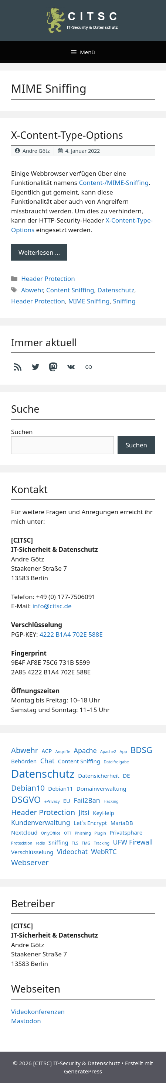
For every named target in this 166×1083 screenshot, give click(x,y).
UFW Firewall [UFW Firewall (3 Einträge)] (132, 842)
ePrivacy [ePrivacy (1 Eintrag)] (52, 801)
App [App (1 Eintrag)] (123, 751)
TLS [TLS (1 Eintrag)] (75, 843)
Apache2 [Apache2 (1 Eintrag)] (108, 751)
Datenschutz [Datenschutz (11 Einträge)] (43, 773)
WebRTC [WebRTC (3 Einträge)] (103, 851)
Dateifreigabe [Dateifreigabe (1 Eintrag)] (116, 761)
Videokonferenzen (38, 1011)
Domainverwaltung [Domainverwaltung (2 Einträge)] (101, 788)
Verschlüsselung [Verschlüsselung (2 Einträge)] (32, 852)
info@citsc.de (52, 606)
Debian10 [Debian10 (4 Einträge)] (28, 788)
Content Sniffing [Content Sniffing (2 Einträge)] (79, 761)
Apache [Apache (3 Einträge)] (85, 750)
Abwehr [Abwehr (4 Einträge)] (24, 750)
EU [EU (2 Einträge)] (66, 800)
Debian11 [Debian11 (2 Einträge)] (60, 788)
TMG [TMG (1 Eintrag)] (86, 843)
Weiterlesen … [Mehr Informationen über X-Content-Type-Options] (39, 252)
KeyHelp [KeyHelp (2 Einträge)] (103, 812)
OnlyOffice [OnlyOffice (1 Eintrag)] (51, 833)
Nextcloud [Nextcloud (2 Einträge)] (24, 832)
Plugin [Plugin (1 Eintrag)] (100, 833)
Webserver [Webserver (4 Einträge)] (30, 862)
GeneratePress (83, 1071)
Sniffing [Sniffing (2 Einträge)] (58, 842)
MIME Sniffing (89, 301)
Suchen (22, 431)
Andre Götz (36, 150)
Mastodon (26, 1021)
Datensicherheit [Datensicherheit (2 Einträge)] (98, 775)
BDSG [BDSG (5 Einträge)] (141, 749)
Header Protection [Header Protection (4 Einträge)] (43, 812)
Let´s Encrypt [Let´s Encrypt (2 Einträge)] (90, 822)
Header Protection (48, 278)
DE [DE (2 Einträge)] (126, 775)
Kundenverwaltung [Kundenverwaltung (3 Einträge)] (40, 822)
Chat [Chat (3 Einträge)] (47, 760)
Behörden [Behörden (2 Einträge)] (24, 761)
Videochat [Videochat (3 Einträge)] (72, 851)
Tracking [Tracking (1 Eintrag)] (101, 843)
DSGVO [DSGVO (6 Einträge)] (26, 799)
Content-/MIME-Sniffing (114, 182)
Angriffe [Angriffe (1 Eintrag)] (62, 751)
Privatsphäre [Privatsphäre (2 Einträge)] (125, 832)
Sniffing (124, 301)
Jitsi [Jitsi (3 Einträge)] (84, 812)
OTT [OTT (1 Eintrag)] (67, 833)
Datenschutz (116, 290)
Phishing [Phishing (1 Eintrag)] (83, 833)
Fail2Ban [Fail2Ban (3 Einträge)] (87, 800)
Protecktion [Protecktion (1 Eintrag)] (21, 843)
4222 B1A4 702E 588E (71, 634)
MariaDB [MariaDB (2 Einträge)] (122, 822)
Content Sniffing (70, 290)
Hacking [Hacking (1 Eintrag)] (111, 801)
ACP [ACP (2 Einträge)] (47, 750)
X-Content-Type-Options (67, 135)
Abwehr (32, 290)
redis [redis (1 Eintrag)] (40, 843)
